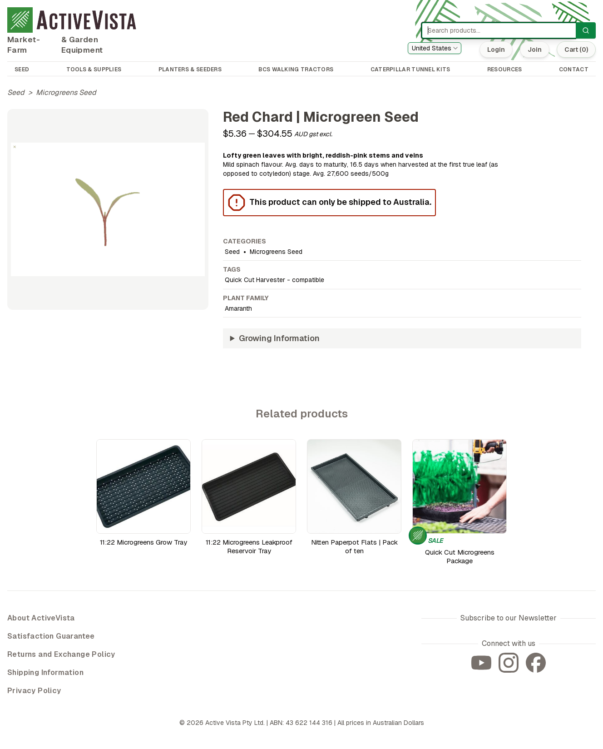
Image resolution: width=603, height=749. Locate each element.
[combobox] (434, 48)
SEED (22, 69)
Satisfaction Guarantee (51, 636)
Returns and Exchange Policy (61, 654)
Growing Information (279, 338)
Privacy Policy (34, 690)
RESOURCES (504, 69)
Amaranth (238, 308)
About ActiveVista (41, 618)
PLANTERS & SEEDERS (190, 69)
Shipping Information (45, 672)
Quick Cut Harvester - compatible (274, 280)
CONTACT (573, 69)
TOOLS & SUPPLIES (94, 69)
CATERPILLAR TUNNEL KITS (410, 69)
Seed (16, 92)
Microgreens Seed (66, 92)
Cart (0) (576, 49)
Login (496, 49)
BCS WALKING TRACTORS (295, 69)
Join (535, 49)
